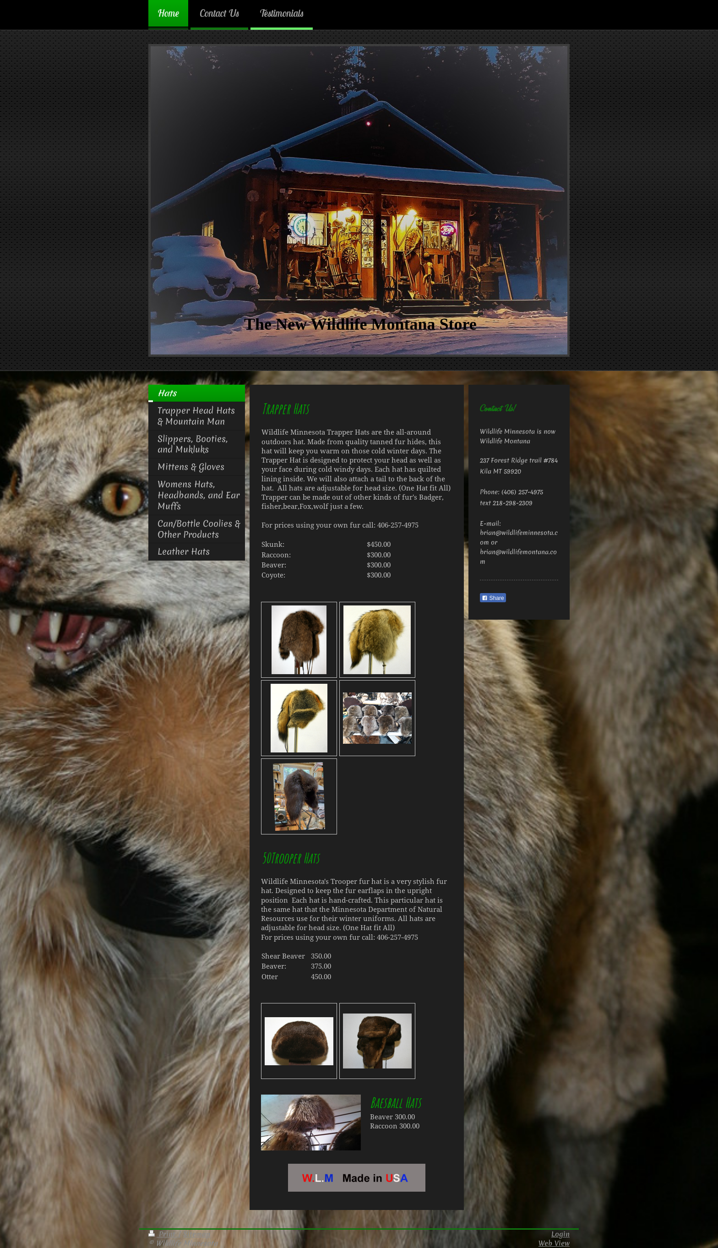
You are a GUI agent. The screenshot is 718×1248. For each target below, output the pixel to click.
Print (163, 1234)
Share (493, 598)
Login (560, 1234)
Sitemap (196, 1234)
